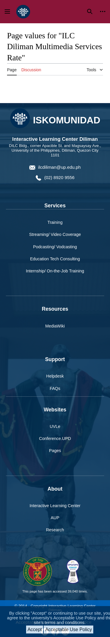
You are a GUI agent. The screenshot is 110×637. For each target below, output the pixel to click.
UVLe (55, 426)
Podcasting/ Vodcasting (55, 246)
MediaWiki (55, 326)
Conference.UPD (55, 438)
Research (55, 529)
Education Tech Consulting (55, 259)
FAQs (55, 388)
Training (55, 222)
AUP (55, 517)
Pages (55, 450)
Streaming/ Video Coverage (55, 234)
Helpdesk (55, 376)
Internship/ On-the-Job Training (55, 271)
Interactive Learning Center (55, 505)
